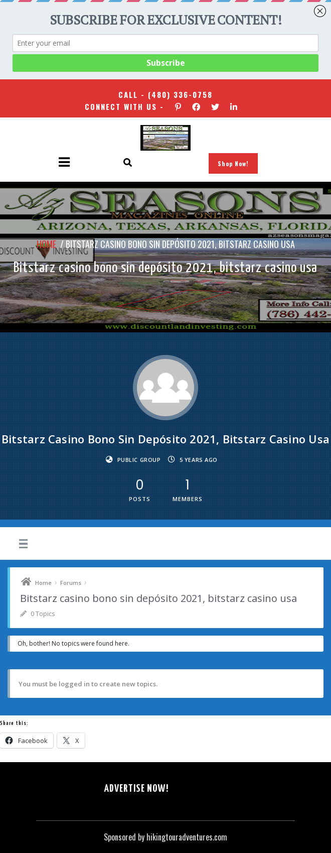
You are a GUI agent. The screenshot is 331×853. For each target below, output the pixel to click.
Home (46, 244)
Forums (70, 582)
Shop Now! (233, 163)
